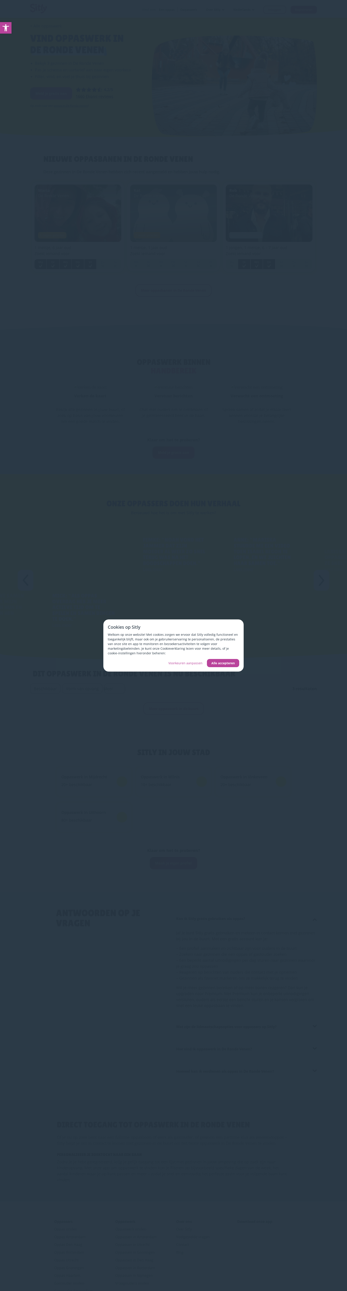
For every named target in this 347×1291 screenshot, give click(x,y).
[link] (6, 28)
